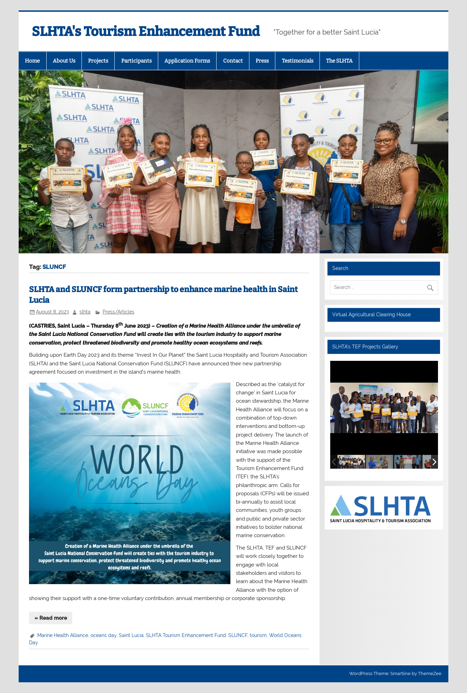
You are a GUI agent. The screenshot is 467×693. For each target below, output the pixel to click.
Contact (233, 61)
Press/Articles (118, 312)
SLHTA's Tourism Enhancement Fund (146, 31)
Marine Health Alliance (62, 635)
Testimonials (297, 61)
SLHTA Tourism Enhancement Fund (186, 635)
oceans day (103, 635)
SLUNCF (237, 635)
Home (32, 61)
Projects (98, 61)
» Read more (51, 618)
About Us (64, 61)
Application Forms (187, 61)
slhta (84, 312)
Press (262, 61)
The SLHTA (339, 61)
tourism (258, 635)
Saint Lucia (131, 635)
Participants (136, 61)
